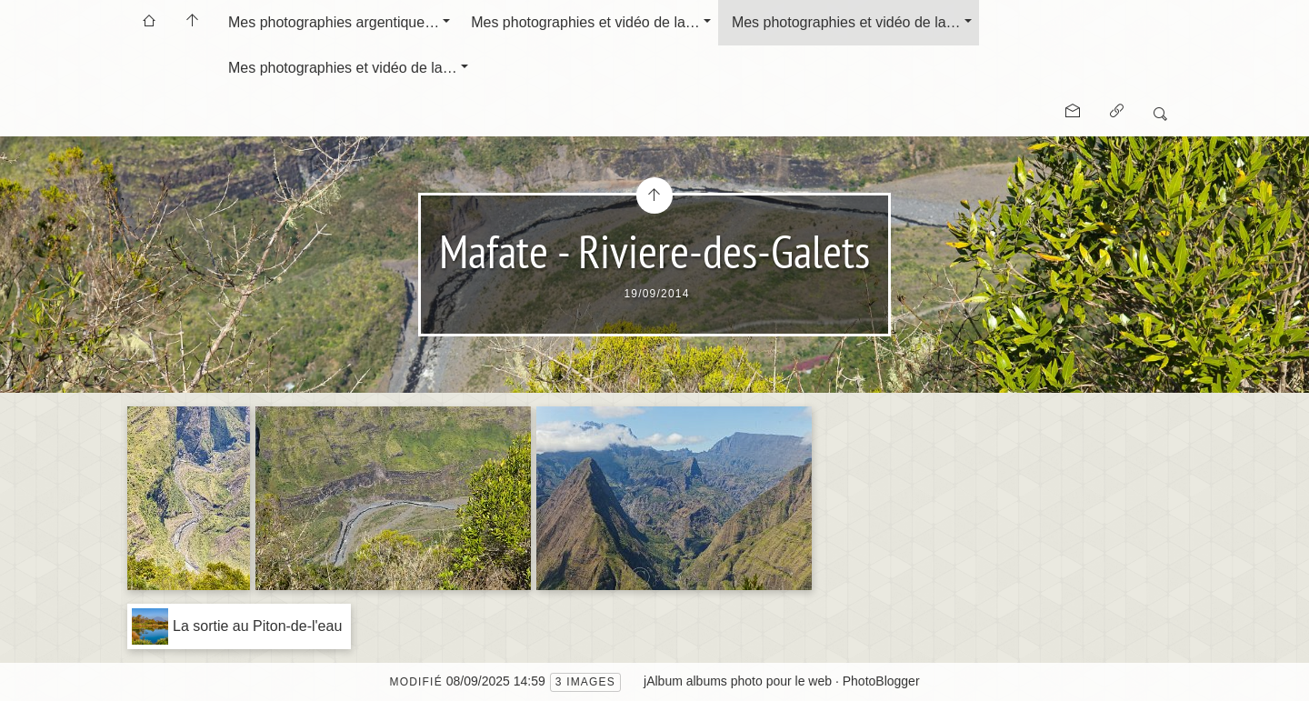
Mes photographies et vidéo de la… (585, 22)
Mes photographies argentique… (333, 22)
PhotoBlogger (881, 681)
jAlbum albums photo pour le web (738, 681)
